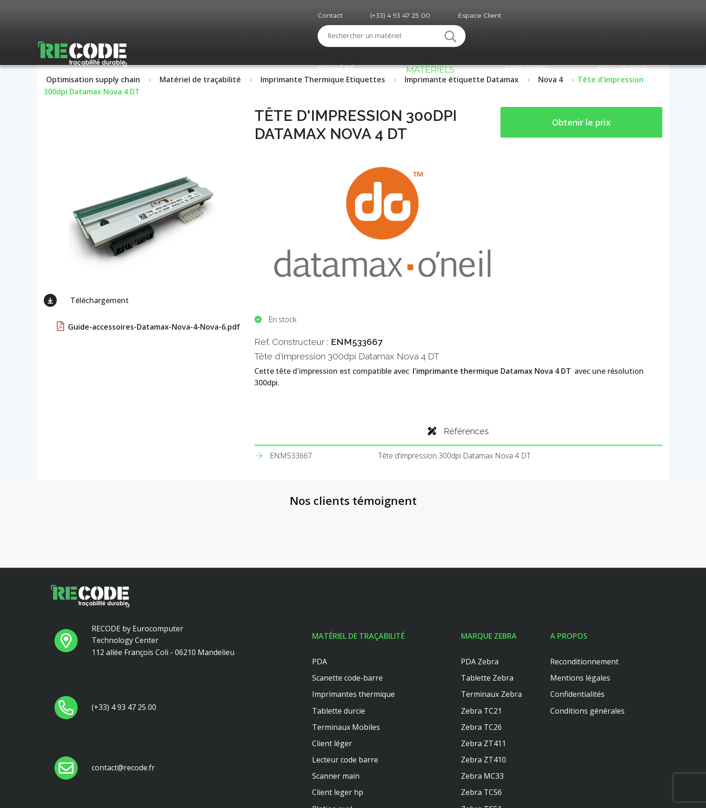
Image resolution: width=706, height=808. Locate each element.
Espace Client (479, 15)
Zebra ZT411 (483, 682)
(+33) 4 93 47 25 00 (400, 15)
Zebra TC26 (481, 666)
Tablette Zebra (487, 616)
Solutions (623, 69)
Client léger (332, 682)
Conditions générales (587, 649)
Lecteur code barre (345, 698)
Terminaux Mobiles (346, 666)
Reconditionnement (584, 600)
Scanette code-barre (347, 616)
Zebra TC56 (481, 731)
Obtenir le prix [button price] (581, 122)
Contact (330, 15)
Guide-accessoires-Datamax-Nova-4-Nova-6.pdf (147, 327)
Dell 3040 (328, 764)
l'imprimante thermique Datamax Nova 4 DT (492, 371)
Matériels (430, 69)
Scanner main (336, 715)
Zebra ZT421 (483, 764)
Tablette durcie (338, 649)
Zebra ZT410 (483, 698)
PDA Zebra (480, 600)
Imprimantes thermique (353, 633)
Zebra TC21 (481, 649)
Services (526, 69)
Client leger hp (337, 731)
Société (336, 69)
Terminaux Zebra (491, 633)
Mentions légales (580, 616)
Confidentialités (577, 633)
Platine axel (332, 747)
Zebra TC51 (481, 747)
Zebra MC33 (482, 715)
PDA (319, 600)
